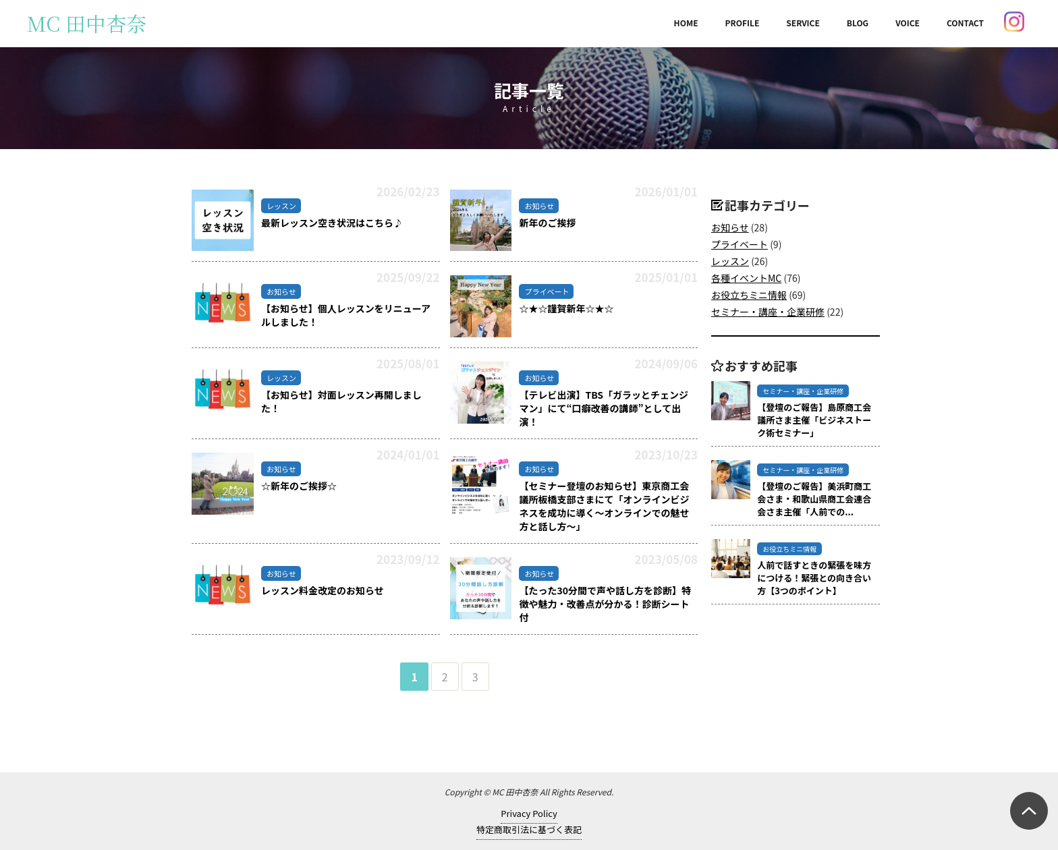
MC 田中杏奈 (86, 23)
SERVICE (803, 22)
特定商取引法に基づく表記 (529, 829)
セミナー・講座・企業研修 (768, 311)
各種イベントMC (746, 278)
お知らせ (730, 227)
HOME (686, 22)
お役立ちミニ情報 (749, 295)
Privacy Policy (529, 813)
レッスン (730, 261)
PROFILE (742, 22)
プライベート (739, 244)
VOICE (907, 22)
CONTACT (965, 22)
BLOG (857, 22)
